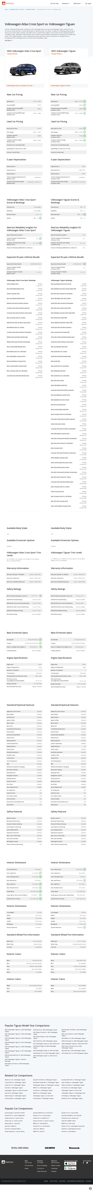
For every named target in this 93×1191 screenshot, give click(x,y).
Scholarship (54, 1175)
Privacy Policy (62, 1187)
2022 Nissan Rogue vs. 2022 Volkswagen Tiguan (44, 1053)
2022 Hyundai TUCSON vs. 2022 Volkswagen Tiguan (74, 1037)
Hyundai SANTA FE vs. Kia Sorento (43, 1119)
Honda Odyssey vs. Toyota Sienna (14, 1138)
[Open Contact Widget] (90, 1188)
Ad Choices (88, 1187)
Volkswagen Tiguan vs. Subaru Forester (16, 1097)
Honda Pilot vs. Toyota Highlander (15, 1122)
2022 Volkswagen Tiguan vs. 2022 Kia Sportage (15, 1066)
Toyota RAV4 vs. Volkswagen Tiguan (15, 1089)
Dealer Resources (42, 1178)
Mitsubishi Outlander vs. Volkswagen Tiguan (46, 1089)
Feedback (53, 1178)
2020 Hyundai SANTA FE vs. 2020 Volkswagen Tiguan (17, 1062)
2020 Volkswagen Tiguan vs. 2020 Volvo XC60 (74, 1050)
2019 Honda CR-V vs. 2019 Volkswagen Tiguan (75, 1059)
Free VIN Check (29, 1172)
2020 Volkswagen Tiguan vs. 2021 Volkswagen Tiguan (18, 1049)
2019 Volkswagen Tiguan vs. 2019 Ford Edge (45, 1057)
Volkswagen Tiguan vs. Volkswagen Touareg (46, 1091)
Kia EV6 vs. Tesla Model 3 (69, 1138)
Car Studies (40, 1169)
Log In (88, 3)
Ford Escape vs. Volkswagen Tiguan (43, 1105)
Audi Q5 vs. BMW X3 (10, 1132)
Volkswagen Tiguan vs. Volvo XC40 (71, 1097)
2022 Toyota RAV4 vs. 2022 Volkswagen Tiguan (73, 1041)
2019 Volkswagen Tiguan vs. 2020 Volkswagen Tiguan (18, 1054)
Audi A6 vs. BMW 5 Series (69, 1127)
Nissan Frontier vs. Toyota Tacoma (43, 1127)
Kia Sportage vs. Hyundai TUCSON (15, 1119)
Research (66, 3)
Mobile (26, 1175)
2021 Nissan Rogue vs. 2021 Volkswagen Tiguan (44, 1044)
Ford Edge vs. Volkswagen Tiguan (71, 1102)
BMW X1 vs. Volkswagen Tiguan (42, 1094)
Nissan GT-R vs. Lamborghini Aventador (73, 1132)
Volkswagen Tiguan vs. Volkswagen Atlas (73, 1099)
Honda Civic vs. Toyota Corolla (13, 1127)
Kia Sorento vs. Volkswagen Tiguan (72, 1094)
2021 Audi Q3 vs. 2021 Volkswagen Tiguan (45, 1047)
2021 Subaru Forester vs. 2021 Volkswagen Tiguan (45, 1039)
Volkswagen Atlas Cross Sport (17, 9)
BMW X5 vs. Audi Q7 (38, 1138)
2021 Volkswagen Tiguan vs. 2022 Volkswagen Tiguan (18, 1041)
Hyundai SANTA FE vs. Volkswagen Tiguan (74, 1086)
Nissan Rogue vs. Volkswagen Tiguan (15, 1102)
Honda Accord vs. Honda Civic (70, 1124)
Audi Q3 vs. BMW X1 (38, 1135)
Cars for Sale (54, 3)
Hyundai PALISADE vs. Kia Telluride (71, 1122)
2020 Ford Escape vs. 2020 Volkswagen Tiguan (75, 1047)
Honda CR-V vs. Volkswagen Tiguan (15, 1091)
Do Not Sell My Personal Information (75, 1187)
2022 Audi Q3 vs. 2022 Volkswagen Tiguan (45, 1036)
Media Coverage (55, 1172)
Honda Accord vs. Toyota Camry (14, 1124)
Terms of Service (54, 1187)
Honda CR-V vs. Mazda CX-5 (41, 1124)
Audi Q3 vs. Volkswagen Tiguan (14, 1099)
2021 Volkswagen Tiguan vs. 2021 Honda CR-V (46, 1050)
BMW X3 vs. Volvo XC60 (68, 1130)
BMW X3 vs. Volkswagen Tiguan (42, 1099)
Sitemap (46, 1187)
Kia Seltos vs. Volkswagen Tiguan (42, 1097)
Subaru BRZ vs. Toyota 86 (12, 1130)
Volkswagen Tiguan (30, 9)
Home (6, 9)
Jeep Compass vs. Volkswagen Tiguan (72, 1089)
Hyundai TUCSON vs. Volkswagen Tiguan (45, 1086)
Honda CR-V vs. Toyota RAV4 (41, 1132)
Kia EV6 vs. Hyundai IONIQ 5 (13, 1135)
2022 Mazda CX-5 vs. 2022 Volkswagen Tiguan (46, 1059)
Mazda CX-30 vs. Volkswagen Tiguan (72, 1105)
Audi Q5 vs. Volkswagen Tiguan (14, 1094)
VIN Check (78, 3)
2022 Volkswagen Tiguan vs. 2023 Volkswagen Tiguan (18, 1037)
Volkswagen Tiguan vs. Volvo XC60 (43, 1102)
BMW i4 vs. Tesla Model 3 (40, 1130)
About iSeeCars (55, 1169)
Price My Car (40, 1175)
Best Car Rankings (42, 1172)
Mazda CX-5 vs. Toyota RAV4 (70, 1119)
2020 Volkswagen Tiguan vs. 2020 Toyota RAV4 (45, 1063)
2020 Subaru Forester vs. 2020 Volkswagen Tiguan (17, 1071)
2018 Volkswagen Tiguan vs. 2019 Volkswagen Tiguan (18, 1045)
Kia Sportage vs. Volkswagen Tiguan (15, 1105)
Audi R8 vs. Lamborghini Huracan (71, 1135)
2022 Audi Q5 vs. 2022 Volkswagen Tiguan (74, 1057)
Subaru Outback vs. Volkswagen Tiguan (73, 1091)
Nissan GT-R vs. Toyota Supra (42, 1122)
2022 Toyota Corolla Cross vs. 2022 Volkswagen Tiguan (72, 1053)
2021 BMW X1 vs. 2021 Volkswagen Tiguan (74, 1045)
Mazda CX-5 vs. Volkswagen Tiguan (15, 1086)
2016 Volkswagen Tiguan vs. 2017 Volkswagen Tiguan (18, 1058)
